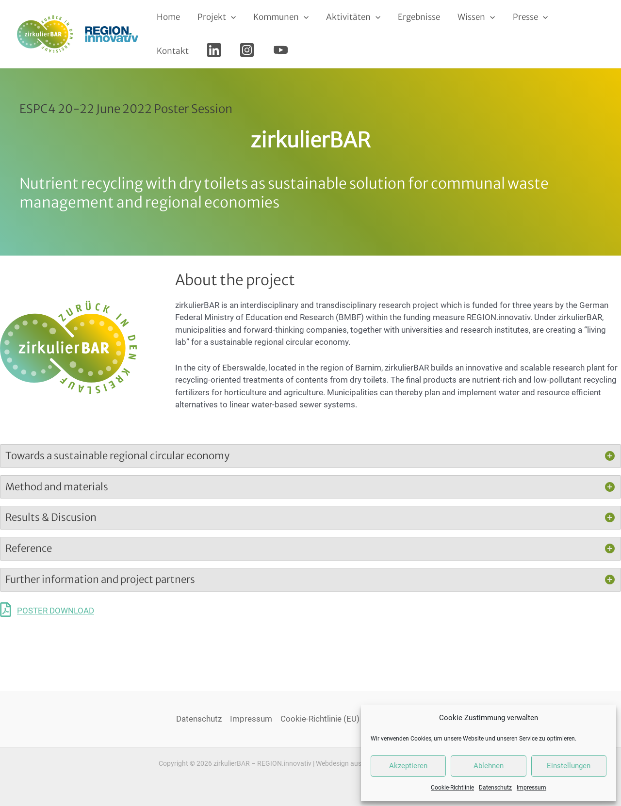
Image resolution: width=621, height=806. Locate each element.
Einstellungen (568, 765)
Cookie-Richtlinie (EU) (320, 719)
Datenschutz (495, 787)
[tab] (310, 456)
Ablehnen (489, 765)
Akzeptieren (408, 765)
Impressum (531, 787)
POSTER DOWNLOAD (55, 610)
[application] (229, 17)
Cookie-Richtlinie (452, 787)
